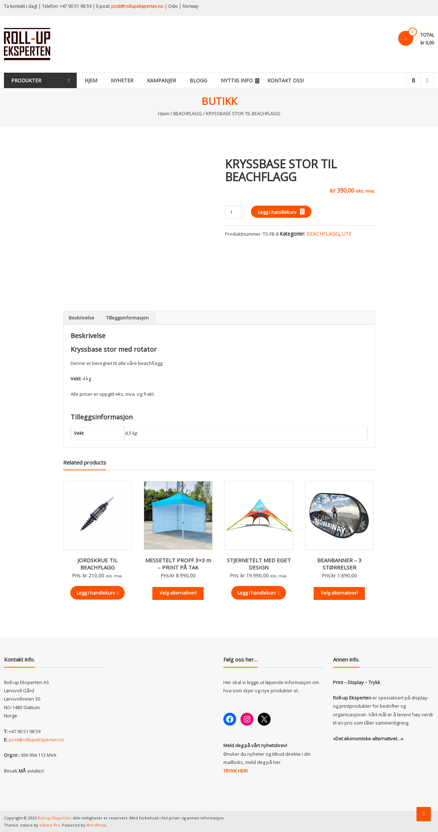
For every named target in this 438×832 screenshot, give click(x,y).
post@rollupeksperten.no (137, 6)
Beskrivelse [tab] (81, 317)
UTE (347, 233)
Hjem (103, 80)
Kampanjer (174, 80)
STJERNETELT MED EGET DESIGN (259, 564)
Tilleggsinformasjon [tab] (127, 317)
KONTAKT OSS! (298, 80)
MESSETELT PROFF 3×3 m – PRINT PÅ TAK (178, 564)
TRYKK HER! (235, 771)
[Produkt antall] (233, 212)
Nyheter (134, 80)
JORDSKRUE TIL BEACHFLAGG (97, 564)
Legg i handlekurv (277, 212)
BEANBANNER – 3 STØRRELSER (339, 564)
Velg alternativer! (178, 593)
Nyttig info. (249, 80)
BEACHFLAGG (187, 113)
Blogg (211, 80)
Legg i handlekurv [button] (98, 593)
